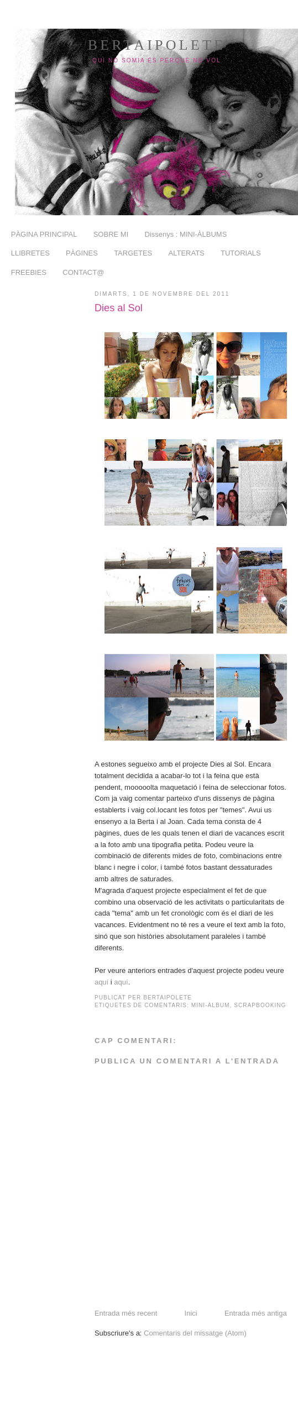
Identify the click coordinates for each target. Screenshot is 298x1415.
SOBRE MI (111, 234)
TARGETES (133, 253)
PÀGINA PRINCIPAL (44, 234)
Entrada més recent (126, 1313)
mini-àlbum (210, 1005)
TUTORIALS (241, 253)
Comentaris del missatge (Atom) (195, 1333)
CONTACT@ (83, 272)
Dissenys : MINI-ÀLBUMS (186, 234)
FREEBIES (28, 272)
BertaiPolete (157, 45)
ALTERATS (187, 253)
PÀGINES (82, 253)
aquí (101, 982)
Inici (191, 1313)
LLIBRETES (30, 253)
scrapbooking (260, 1005)
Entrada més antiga (255, 1313)
